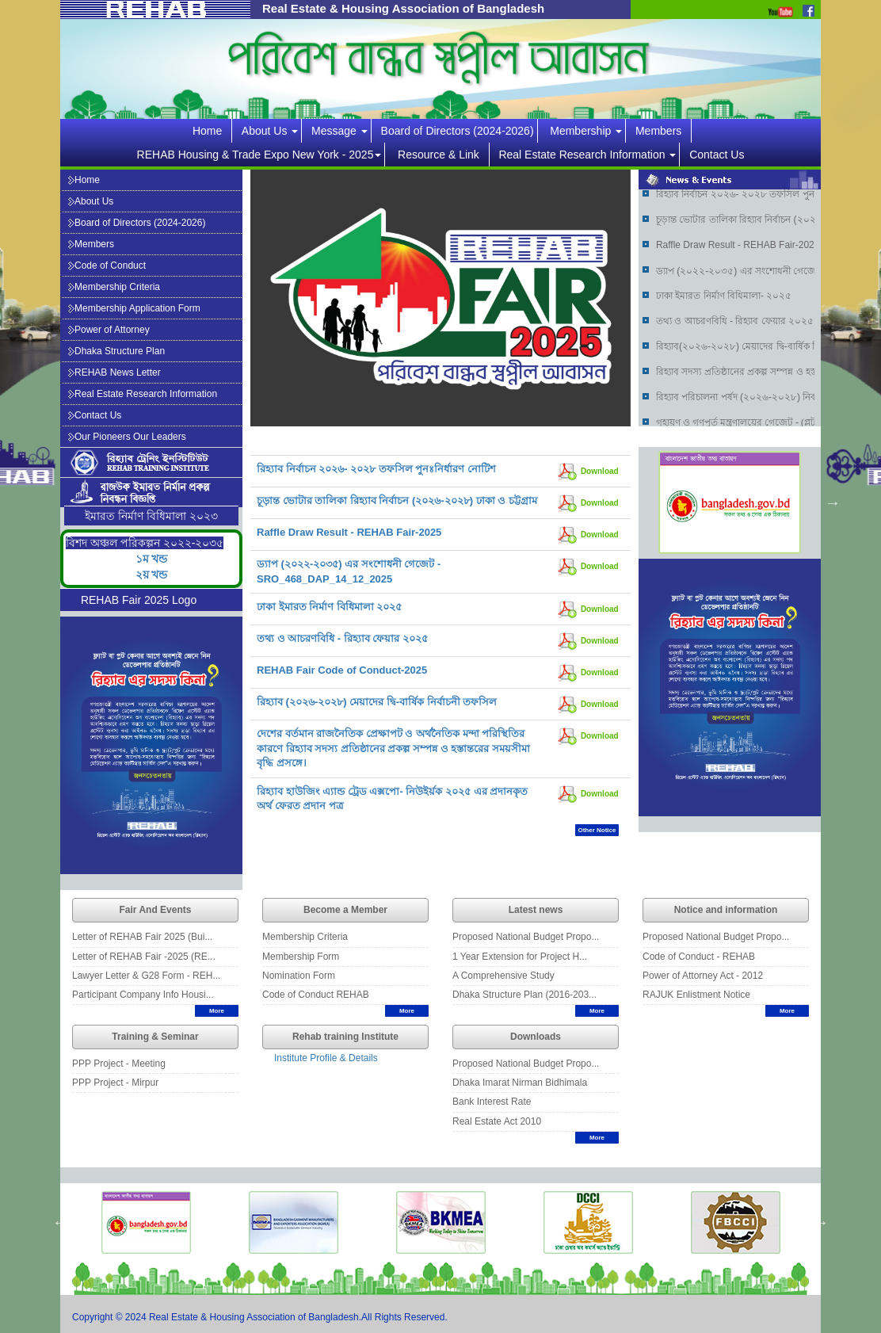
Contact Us (716, 154)
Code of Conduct (107, 265)
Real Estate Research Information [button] (587, 154)
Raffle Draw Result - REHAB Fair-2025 (349, 532)
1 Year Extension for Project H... (519, 956)
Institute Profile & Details (326, 1058)
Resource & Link (442, 154)
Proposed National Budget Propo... (525, 936)
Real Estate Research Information (142, 393)
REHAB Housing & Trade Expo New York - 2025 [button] (259, 154)
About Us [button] (270, 130)
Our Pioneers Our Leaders (127, 436)
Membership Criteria (114, 286)
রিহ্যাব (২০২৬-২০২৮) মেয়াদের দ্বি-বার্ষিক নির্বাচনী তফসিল (377, 702)
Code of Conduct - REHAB (699, 956)
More (216, 1010)
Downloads (535, 1036)
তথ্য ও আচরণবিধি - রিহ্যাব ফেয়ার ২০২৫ (342, 638)
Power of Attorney (109, 329)
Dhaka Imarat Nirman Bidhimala (519, 1082)
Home (210, 130)
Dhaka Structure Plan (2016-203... (524, 994)
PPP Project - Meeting (119, 1063)
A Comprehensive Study (503, 975)
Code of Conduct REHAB (315, 994)
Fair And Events (156, 909)
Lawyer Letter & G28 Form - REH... (146, 975)
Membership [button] (586, 130)
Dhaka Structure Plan (116, 351)
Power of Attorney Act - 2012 (703, 975)
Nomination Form (298, 975)
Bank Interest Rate (491, 1101)
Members (661, 130)
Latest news (536, 909)
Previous (627, 502)
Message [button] (339, 130)
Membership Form (300, 956)
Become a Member (345, 909)
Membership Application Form (134, 308)
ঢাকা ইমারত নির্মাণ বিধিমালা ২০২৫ (329, 607)
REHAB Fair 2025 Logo (138, 600)
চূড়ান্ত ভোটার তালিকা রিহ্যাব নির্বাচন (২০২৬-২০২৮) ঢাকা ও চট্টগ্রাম (397, 500)
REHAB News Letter (114, 372)
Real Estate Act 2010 (496, 1121)
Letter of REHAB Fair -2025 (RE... (143, 956)
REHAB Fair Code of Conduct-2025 (342, 670)
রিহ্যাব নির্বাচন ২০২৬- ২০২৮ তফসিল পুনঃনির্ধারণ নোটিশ (376, 469)
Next (833, 502)
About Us (90, 201)
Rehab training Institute (345, 1036)
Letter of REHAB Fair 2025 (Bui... (142, 936)
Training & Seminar (155, 1036)
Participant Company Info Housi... (143, 994)
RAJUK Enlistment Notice (696, 994)
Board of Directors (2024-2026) (457, 130)
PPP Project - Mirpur (115, 1082)
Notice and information (726, 909)
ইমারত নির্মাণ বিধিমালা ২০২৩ (151, 516)
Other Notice (597, 830)
